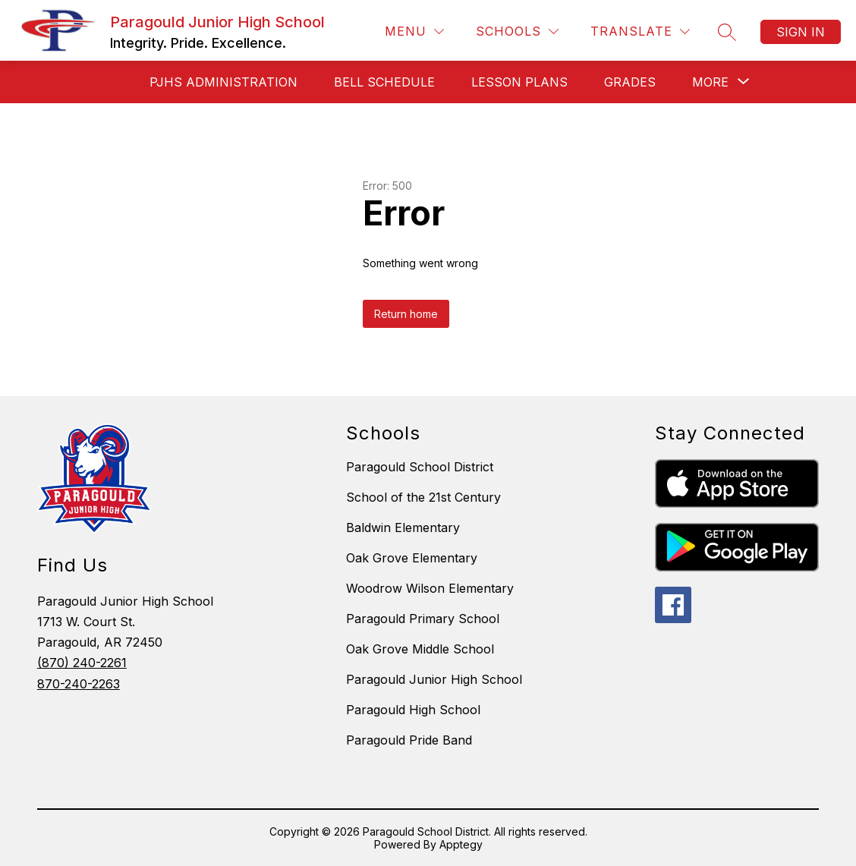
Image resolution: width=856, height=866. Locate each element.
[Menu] (414, 31)
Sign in (800, 31)
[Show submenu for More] (710, 82)
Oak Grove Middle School (420, 649)
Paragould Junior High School (434, 679)
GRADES (630, 82)
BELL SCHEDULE (384, 82)
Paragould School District (419, 466)
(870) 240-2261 (82, 662)
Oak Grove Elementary (411, 557)
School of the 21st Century (423, 497)
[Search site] (727, 32)
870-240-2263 (78, 683)
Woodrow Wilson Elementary (430, 588)
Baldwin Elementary (403, 527)
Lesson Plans (519, 82)
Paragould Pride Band (409, 740)
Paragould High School (413, 709)
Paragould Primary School (422, 618)
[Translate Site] (640, 31)
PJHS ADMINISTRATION (223, 82)
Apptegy (461, 844)
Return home (406, 313)
